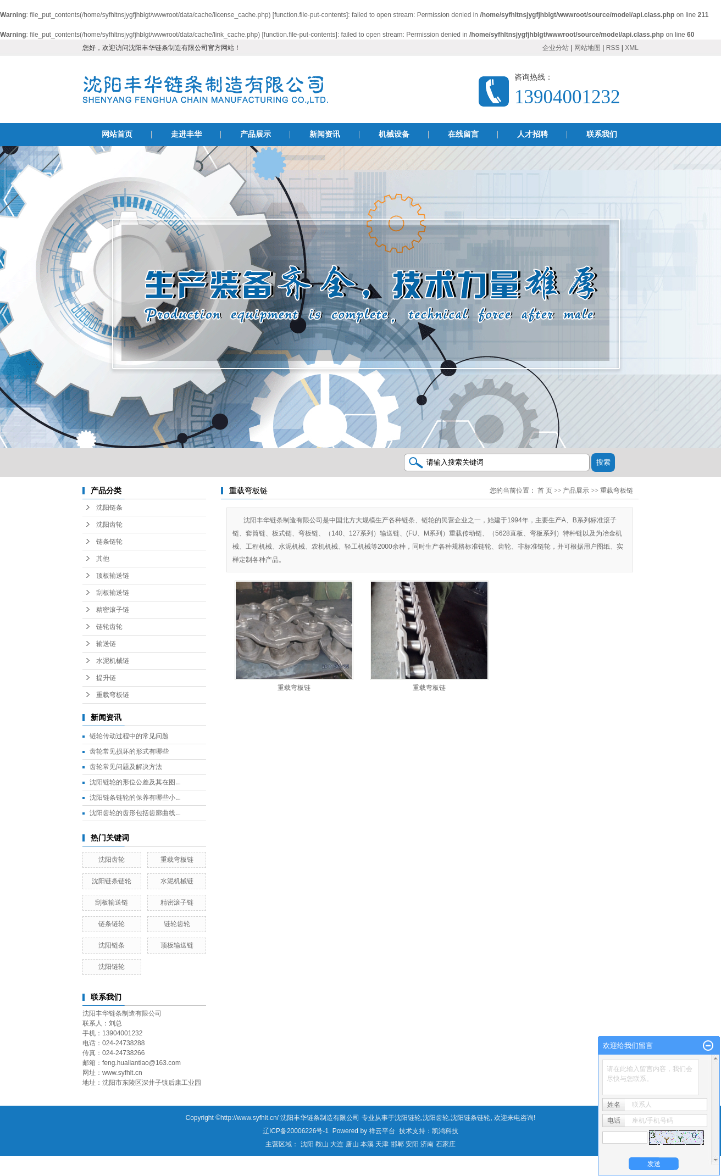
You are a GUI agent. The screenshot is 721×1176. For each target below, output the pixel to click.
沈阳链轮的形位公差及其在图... (135, 782)
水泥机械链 (112, 661)
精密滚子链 (112, 610)
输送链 (106, 644)
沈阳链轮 (111, 967)
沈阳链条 (109, 507)
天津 (382, 1144)
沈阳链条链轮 (111, 881)
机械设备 (394, 134)
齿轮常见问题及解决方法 (126, 767)
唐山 (352, 1144)
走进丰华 (186, 134)
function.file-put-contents (310, 15)
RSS (613, 48)
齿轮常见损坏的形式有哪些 (129, 751)
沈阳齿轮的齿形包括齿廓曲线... (135, 813)
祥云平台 (382, 1131)
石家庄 (446, 1144)
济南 (427, 1144)
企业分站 (555, 48)
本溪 (367, 1144)
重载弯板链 (112, 695)
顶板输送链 (112, 575)
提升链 (106, 678)
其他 (102, 558)
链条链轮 (109, 541)
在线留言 (463, 134)
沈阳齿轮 (109, 524)
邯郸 (397, 1144)
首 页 (544, 490)
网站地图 (587, 48)
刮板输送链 (112, 593)
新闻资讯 (324, 134)
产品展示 (255, 134)
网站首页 (117, 134)
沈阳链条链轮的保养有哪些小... (135, 797)
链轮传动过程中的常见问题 (129, 736)
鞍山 (322, 1144)
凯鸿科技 (445, 1131)
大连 (336, 1144)
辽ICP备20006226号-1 (296, 1131)
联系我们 (601, 134)
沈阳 (307, 1144)
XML (632, 48)
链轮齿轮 (109, 627)
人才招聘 (532, 134)
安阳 (412, 1144)
